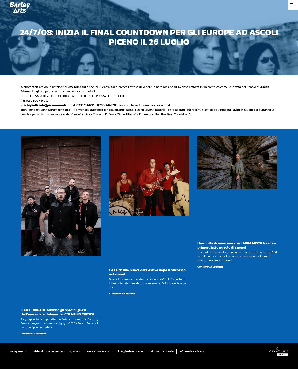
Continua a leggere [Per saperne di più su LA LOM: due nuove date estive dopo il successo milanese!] (122, 293)
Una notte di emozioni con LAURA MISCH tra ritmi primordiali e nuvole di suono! (236, 245)
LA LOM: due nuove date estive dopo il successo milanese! (147, 272)
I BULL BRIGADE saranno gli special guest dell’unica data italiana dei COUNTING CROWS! (57, 312)
